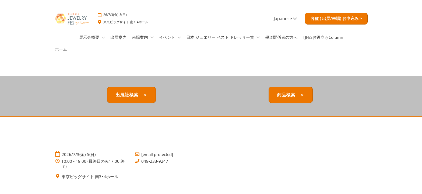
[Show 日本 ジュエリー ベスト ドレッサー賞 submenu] (258, 37)
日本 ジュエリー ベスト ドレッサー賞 (220, 37)
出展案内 (118, 37)
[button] (336, 19)
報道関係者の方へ (281, 37)
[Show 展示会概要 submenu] (103, 37)
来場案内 (140, 37)
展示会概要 (89, 37)
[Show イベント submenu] (179, 37)
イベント (167, 37)
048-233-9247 (154, 161)
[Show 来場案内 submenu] (152, 37)
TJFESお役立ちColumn (323, 37)
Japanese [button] (285, 19)
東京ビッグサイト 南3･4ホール (125, 22)
